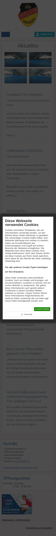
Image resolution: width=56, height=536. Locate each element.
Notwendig (28, 314)
